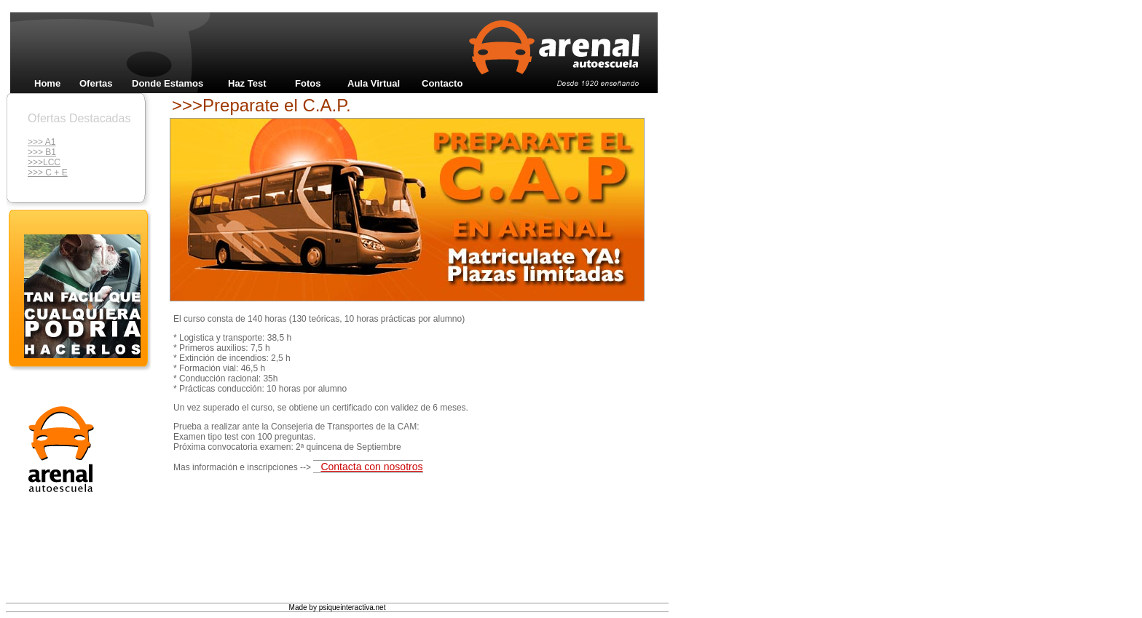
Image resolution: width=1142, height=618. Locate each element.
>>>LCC (44, 162)
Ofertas (96, 83)
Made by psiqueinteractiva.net (337, 607)
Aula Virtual (373, 83)
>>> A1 (41, 142)
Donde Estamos (167, 83)
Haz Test (247, 83)
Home (47, 83)
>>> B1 (42, 152)
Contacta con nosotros (371, 466)
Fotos (307, 83)
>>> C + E (48, 172)
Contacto (442, 83)
